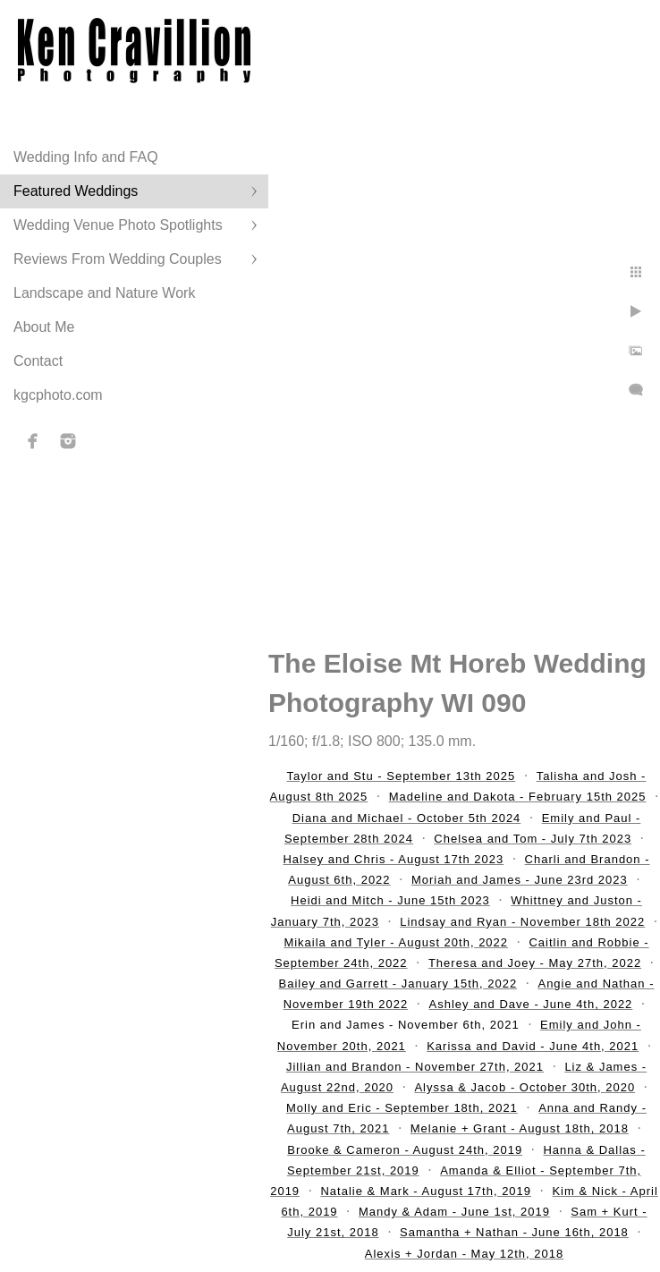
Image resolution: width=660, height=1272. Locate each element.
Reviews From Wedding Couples (117, 259)
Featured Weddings (75, 191)
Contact (38, 361)
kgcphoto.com (58, 395)
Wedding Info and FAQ (85, 157)
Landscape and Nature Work (104, 293)
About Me (43, 327)
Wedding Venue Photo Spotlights (118, 225)
